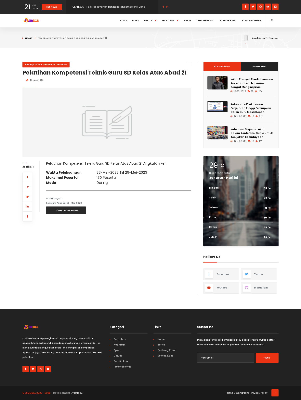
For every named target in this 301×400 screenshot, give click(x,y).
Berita (150, 20)
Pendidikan (121, 361)
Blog (135, 20)
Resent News (260, 66)
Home (123, 20)
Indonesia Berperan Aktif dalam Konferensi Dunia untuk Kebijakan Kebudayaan (251, 133)
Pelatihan (170, 20)
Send (267, 357)
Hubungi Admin (251, 20)
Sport (117, 350)
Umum (118, 355)
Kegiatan (119, 344)
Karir (187, 20)
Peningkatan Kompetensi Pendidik (46, 64)
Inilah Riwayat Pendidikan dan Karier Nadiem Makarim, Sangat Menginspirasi (251, 83)
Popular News (222, 66)
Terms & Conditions (237, 392)
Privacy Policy (259, 392)
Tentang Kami (205, 20)
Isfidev (78, 392)
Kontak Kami (228, 20)
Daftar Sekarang (67, 210)
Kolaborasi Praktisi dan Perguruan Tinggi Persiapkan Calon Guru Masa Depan (250, 108)
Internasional (122, 366)
